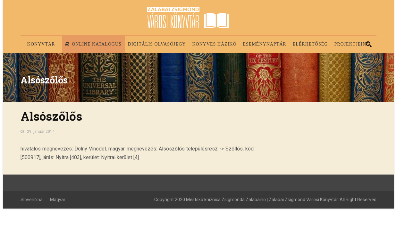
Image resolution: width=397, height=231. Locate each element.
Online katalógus (93, 44)
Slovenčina (32, 199)
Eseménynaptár (264, 44)
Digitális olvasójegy (157, 44)
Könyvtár (41, 44)
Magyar (57, 199)
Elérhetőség (310, 44)
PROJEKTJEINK (352, 44)
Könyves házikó (214, 44)
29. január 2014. (41, 131)
